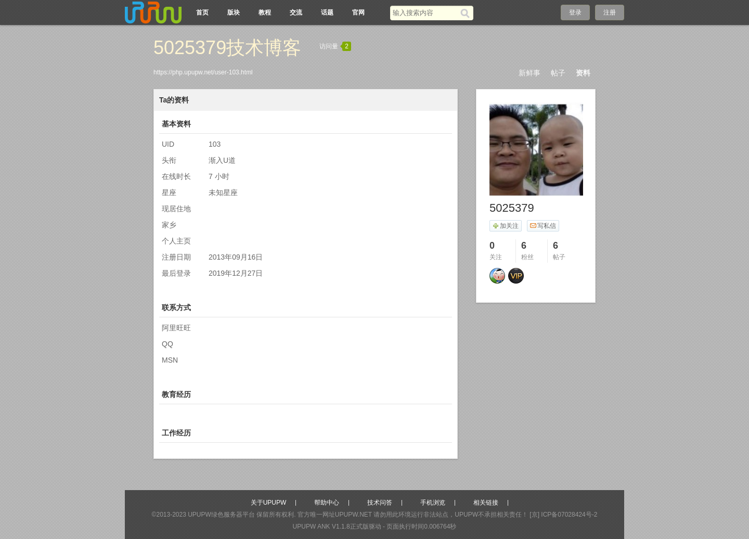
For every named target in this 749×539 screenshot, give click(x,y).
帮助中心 (326, 502)
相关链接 (485, 502)
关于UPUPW (269, 502)
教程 (265, 12)
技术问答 (379, 502)
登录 (575, 12)
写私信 (543, 225)
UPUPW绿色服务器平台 (221, 514)
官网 (358, 12)
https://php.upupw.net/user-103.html (203, 72)
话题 (327, 12)
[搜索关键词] (425, 13)
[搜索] (466, 13)
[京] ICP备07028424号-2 (563, 514)
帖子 (558, 73)
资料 (583, 73)
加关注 (505, 225)
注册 (609, 12)
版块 (233, 12)
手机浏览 (432, 502)
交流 (296, 12)
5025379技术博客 (227, 47)
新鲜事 (529, 73)
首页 (202, 12)
